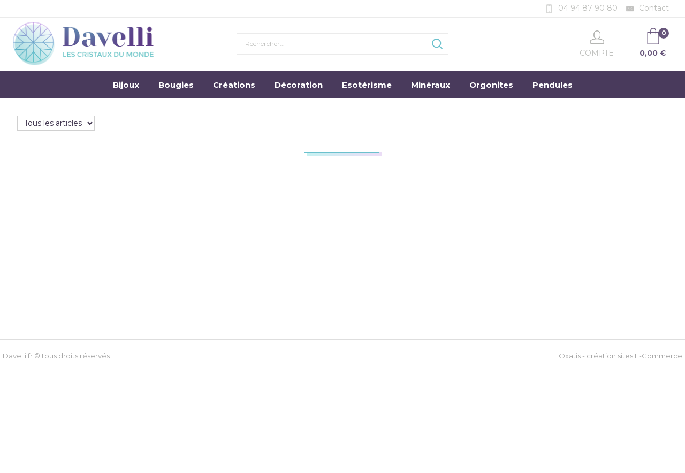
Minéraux (430, 85)
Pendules (552, 85)
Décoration (299, 85)
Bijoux (126, 85)
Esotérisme (367, 85)
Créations (234, 85)
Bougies (176, 85)
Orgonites (491, 85)
